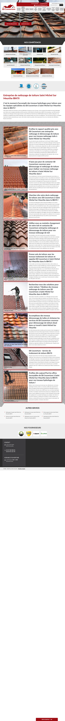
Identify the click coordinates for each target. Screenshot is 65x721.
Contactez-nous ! (25, 24)
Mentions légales (21, 468)
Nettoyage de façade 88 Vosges (40, 9)
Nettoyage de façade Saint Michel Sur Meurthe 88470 (13, 413)
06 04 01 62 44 (43, 3)
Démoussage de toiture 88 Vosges (49, 9)
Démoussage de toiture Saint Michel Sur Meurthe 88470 (50, 413)
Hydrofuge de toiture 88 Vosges (62, 9)
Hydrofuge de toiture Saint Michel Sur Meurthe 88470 (51, 417)
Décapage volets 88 (27, 9)
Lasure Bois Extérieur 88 (35, 9)
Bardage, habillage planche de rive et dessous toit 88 (23, 9)
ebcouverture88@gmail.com (40, 5)
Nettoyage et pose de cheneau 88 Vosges (57, 9)
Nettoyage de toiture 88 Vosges (18, 9)
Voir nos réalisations (12, 24)
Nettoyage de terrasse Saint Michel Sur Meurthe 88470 (32, 413)
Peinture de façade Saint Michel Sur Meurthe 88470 (13, 417)
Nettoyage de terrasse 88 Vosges (44, 9)
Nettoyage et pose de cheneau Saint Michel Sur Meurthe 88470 (32, 417)
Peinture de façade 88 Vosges (53, 9)
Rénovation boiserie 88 (31, 9)
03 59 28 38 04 (34, 3)
